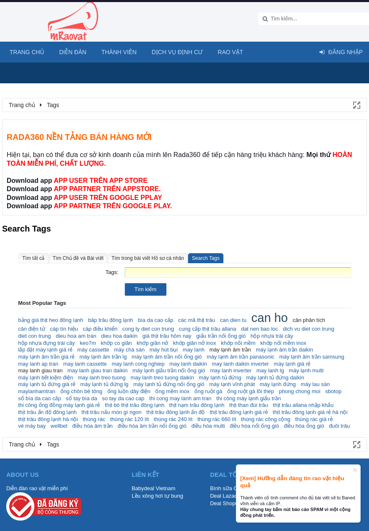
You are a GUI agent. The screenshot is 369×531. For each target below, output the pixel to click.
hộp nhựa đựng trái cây (46, 343)
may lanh (194, 350)
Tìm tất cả (33, 258)
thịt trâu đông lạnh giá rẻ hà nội (310, 412)
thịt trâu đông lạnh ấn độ (175, 412)
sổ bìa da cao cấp (39, 398)
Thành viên (119, 52)
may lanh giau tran (40, 370)
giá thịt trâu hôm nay (166, 336)
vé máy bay (32, 426)
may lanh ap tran (38, 364)
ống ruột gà (208, 391)
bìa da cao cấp (155, 320)
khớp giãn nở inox (194, 343)
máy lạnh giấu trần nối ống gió (168, 370)
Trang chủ (27, 52)
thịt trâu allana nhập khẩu (303, 405)
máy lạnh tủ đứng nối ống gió (168, 384)
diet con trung (34, 336)
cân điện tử (31, 329)
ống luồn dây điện (129, 391)
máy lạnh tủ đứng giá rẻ (47, 384)
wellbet (59, 426)
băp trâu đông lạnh (110, 320)
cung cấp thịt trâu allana (207, 329)
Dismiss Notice (355, 470)
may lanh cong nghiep (137, 364)
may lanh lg (270, 370)
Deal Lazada (225, 496)
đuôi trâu (339, 426)
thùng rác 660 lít (216, 419)
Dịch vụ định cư (177, 52)
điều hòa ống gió (304, 426)
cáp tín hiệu (64, 329)
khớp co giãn (116, 343)
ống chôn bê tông (81, 391)
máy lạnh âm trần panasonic (241, 357)
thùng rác (94, 419)
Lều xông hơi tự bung (157, 496)
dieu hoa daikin (119, 336)
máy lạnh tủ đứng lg (104, 384)
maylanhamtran (37, 391)
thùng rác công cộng (265, 419)
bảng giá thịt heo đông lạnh (51, 320)
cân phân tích (308, 320)
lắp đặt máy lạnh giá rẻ (45, 350)
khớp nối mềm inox (283, 343)
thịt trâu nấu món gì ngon (111, 412)
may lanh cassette (85, 364)
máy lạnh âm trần (230, 350)
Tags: (111, 272)
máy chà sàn (129, 350)
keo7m (88, 343)
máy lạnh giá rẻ (292, 364)
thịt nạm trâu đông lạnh (197, 405)
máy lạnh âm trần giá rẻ (46, 357)
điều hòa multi (208, 426)
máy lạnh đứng (278, 384)
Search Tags (206, 258)
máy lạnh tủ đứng (220, 377)
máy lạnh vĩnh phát (232, 384)
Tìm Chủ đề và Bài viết (78, 258)
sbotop (333, 391)
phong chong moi (299, 391)
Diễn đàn (73, 52)
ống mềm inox (172, 391)
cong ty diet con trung (148, 329)
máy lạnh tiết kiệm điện (45, 377)
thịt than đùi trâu (248, 405)
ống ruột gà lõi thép (250, 391)
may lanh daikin (188, 364)
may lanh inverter (231, 370)
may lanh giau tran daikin (97, 370)
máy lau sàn (315, 384)
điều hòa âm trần (92, 426)
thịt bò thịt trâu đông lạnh (134, 405)
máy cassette (93, 350)
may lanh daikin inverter (240, 364)
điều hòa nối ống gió (254, 426)
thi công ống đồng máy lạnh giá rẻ (59, 405)
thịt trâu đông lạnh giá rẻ (239, 412)
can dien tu (233, 320)
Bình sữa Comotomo (235, 488)
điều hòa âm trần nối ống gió (151, 426)
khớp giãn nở (152, 343)
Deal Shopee (225, 503)
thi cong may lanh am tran (180, 398)
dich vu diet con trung (308, 329)
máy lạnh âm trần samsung (311, 357)
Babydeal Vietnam (153, 488)
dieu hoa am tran (76, 336)
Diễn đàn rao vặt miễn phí (37, 488)
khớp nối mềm (238, 343)
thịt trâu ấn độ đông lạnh (47, 412)
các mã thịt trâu (196, 320)
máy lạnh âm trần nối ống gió (166, 357)
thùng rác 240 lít (173, 419)
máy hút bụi (163, 350)
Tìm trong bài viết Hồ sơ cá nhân (147, 258)
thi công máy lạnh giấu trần (248, 398)
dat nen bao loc (259, 329)
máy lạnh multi (306, 370)
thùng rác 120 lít (129, 419)
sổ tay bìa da (81, 398)
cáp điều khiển (100, 329)
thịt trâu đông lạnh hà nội (48, 419)
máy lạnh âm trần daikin (284, 350)
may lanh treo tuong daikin (162, 377)
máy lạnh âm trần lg (103, 357)
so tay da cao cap (123, 398)
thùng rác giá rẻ (314, 419)
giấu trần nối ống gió (221, 336)
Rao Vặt (230, 52)
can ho (269, 317)
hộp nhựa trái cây (271, 336)
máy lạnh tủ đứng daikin (275, 377)
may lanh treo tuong (102, 377)
